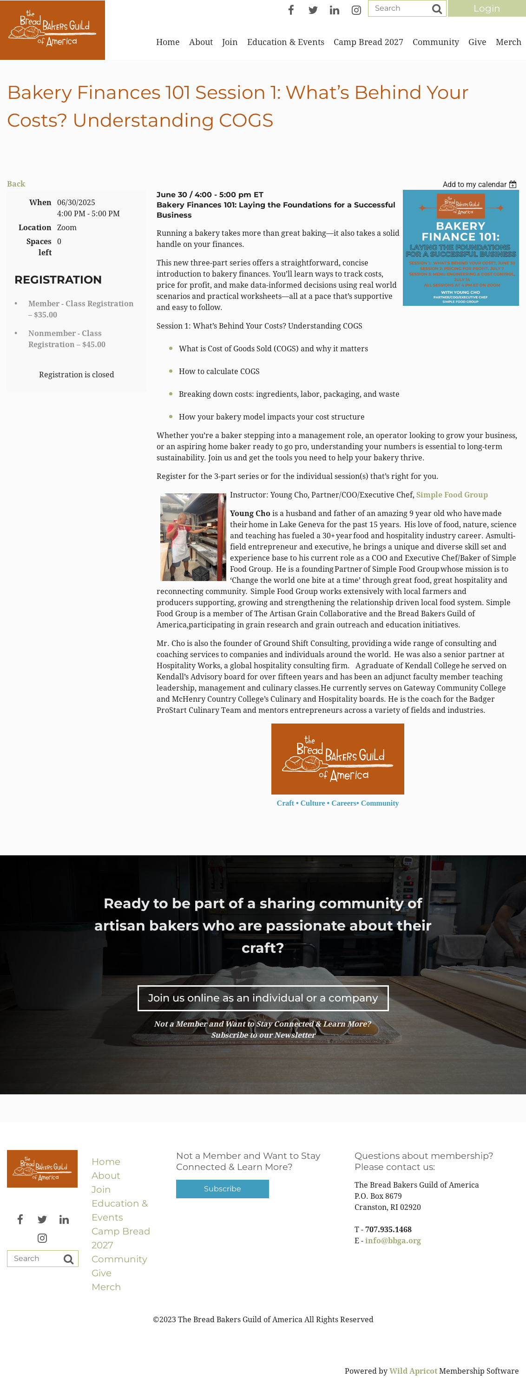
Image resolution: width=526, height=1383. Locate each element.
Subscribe (222, 1188)
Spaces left (39, 247)
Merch (106, 1287)
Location (35, 227)
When (40, 202)
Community (119, 1259)
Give (102, 1273)
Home (106, 1161)
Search (436, 8)
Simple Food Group (452, 495)
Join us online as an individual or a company (263, 997)
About (106, 1175)
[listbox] (481, 184)
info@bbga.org (393, 1240)
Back (16, 184)
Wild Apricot (413, 1371)
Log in (487, 8)
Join (101, 1189)
